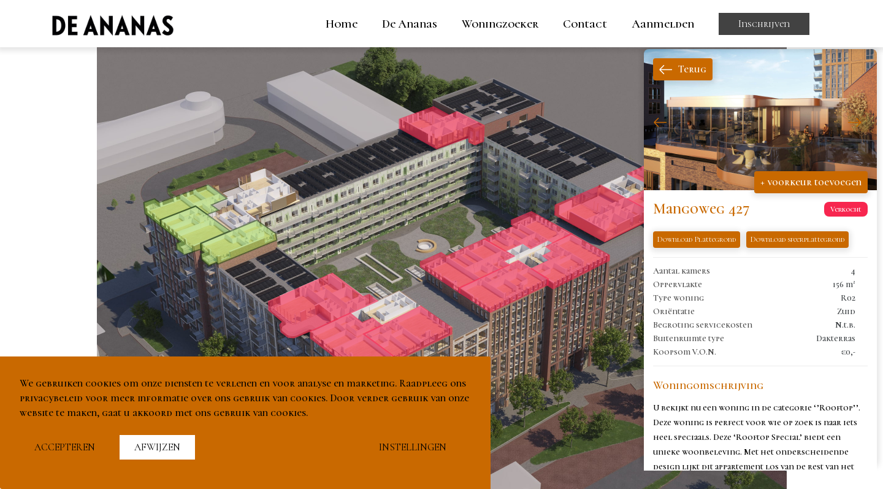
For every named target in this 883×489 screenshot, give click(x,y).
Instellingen (412, 447)
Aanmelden (663, 24)
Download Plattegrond (696, 239)
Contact (585, 24)
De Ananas (409, 24)
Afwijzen (157, 447)
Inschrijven (764, 24)
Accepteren (64, 447)
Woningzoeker (500, 24)
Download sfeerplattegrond (797, 239)
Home (341, 24)
